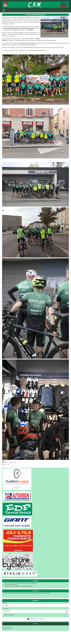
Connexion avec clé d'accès (35, 619)
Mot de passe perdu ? (7, 627)
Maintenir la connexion (9, 615)
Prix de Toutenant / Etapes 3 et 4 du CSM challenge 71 (24, 583)
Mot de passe (5, 609)
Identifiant (4, 602)
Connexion (35, 623)
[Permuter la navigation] (3, 10)
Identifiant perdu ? (6, 629)
